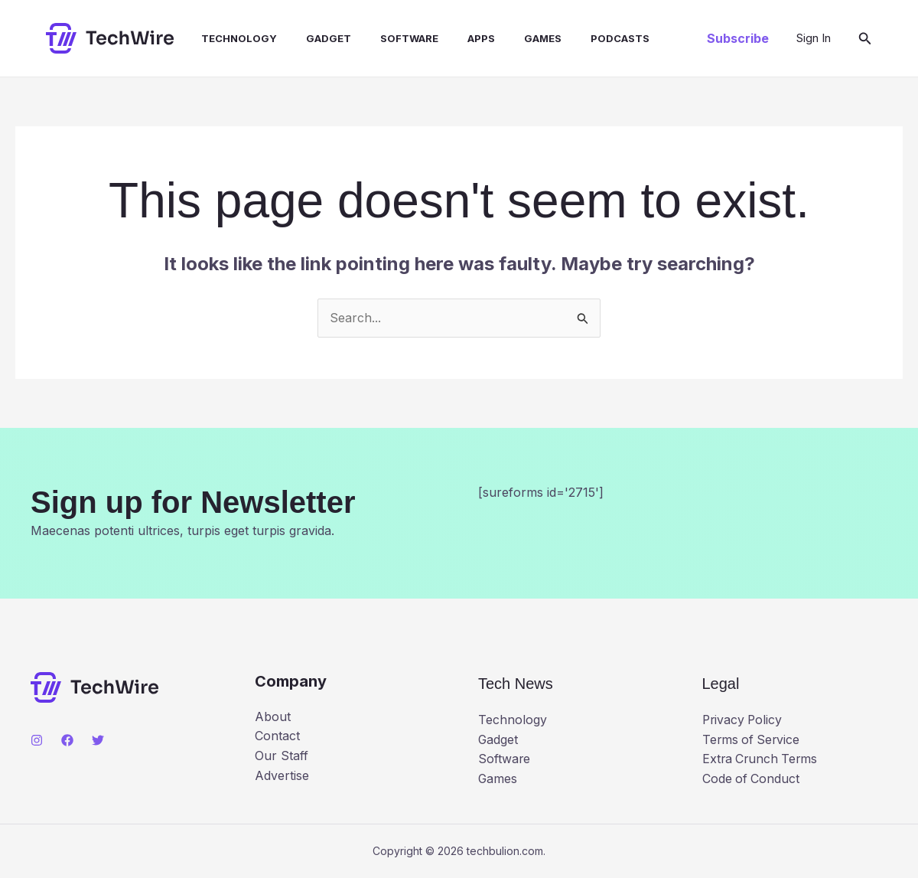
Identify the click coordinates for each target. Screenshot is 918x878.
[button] (738, 38)
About (273, 716)
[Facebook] (67, 740)
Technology (227, 38)
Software (389, 38)
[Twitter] (98, 740)
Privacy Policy (743, 719)
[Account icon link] (813, 38)
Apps (456, 38)
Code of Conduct (751, 778)
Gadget (312, 38)
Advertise (282, 775)
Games (513, 38)
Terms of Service (752, 739)
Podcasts (585, 38)
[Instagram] (37, 740)
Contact (277, 735)
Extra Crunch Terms (761, 758)
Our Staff (281, 755)
